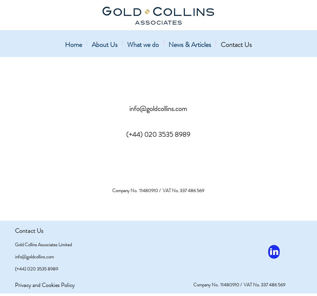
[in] (274, 252)
